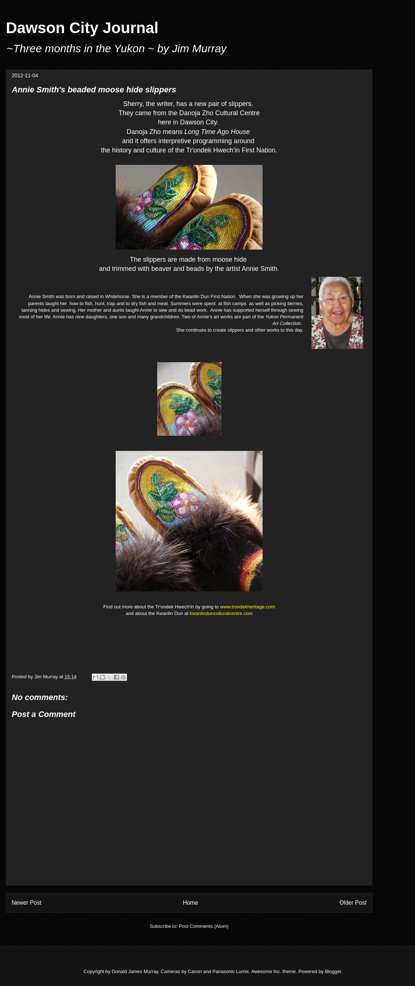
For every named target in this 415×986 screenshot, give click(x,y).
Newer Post (27, 903)
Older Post (353, 903)
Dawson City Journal (82, 27)
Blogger (333, 971)
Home (190, 903)
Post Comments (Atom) (203, 926)
